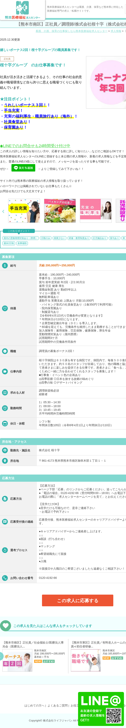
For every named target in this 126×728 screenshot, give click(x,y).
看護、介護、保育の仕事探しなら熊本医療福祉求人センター (72, 31)
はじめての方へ (34, 705)
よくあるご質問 (58, 705)
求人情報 (116, 31)
